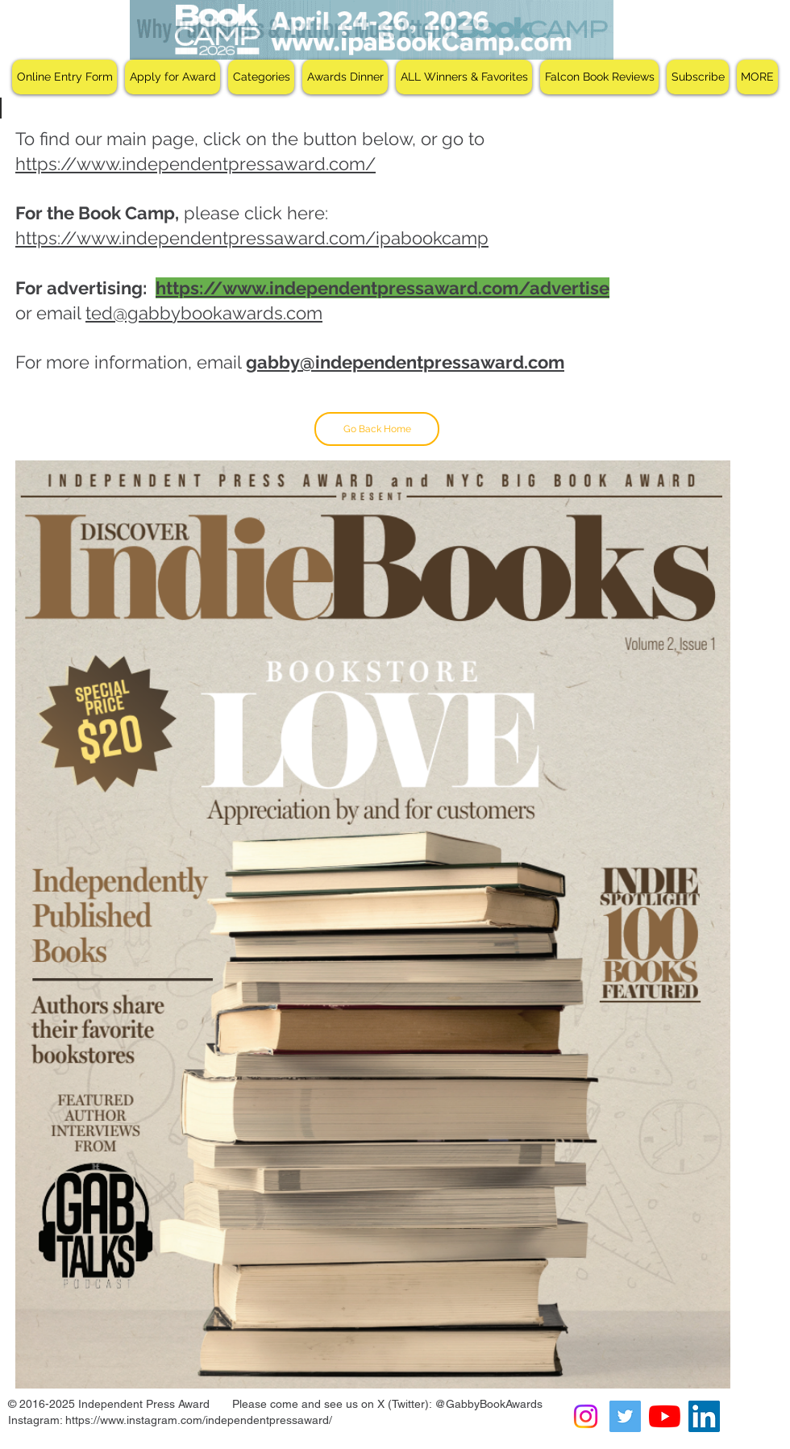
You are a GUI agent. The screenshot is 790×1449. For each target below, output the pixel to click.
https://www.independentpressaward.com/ (195, 163)
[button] (172, 77)
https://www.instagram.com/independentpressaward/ (198, 1420)
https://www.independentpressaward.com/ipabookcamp (252, 237)
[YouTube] (664, 1416)
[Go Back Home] (376, 429)
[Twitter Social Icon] (625, 1416)
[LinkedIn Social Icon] (704, 1416)
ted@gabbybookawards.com (203, 312)
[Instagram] (585, 1416)
